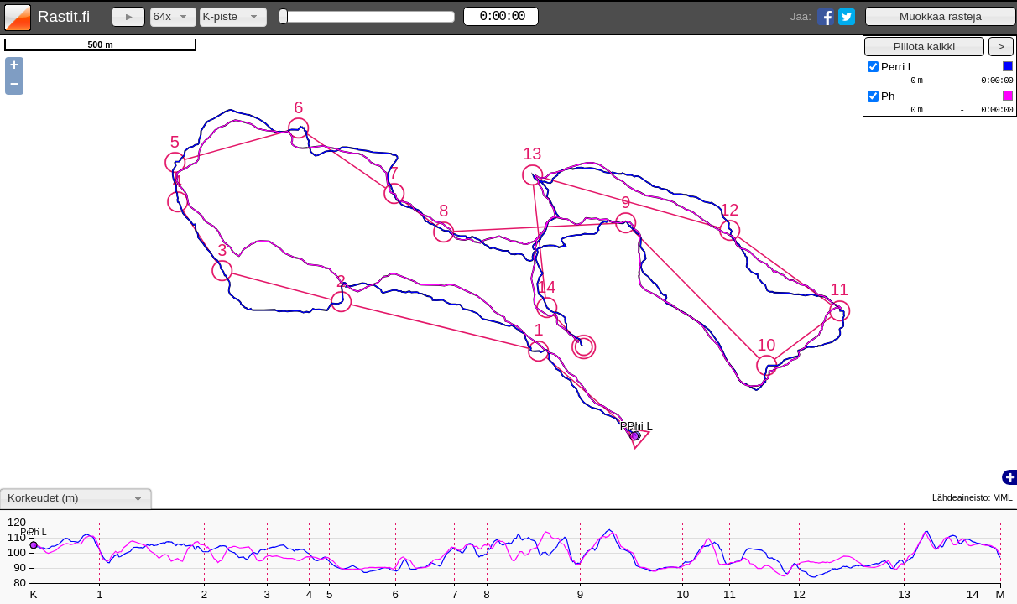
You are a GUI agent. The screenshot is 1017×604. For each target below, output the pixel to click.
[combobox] (173, 17)
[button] (940, 16)
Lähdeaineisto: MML (972, 497)
